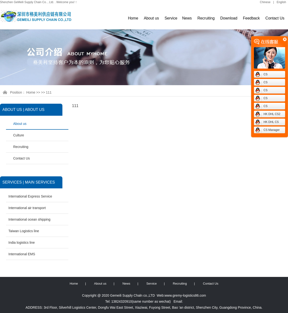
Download (228, 18)
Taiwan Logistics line (23, 231)
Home (133, 18)
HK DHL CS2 (272, 114)
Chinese (265, 2)
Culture (18, 135)
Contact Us (274, 18)
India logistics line (21, 242)
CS (266, 74)
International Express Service (30, 196)
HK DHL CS (271, 122)
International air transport (27, 208)
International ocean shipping (29, 219)
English (281, 2)
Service (171, 18)
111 (48, 92)
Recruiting (206, 18)
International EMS (21, 254)
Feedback (251, 18)
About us (151, 18)
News (187, 18)
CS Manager (272, 130)
